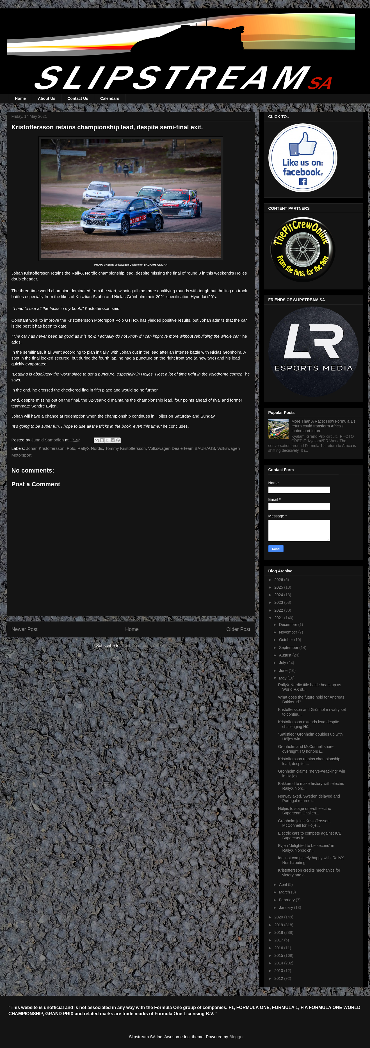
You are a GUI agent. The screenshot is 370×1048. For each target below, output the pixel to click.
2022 (279, 610)
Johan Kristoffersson (45, 448)
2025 (279, 587)
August (285, 655)
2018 (279, 932)
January (286, 907)
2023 (279, 602)
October (286, 639)
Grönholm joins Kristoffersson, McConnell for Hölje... (304, 823)
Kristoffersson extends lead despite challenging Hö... (308, 724)
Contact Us (77, 98)
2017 (279, 940)
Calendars (109, 98)
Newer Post (25, 629)
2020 (279, 917)
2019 (279, 925)
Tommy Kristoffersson (125, 448)
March (285, 892)
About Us (46, 98)
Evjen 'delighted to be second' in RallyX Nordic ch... (306, 848)
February (287, 900)
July (283, 662)
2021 (279, 618)
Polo (71, 448)
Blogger (236, 1036)
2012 (279, 978)
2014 (279, 963)
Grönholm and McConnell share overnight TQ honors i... (306, 749)
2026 (279, 579)
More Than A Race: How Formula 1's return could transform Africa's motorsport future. (323, 426)
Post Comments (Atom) (144, 645)
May (283, 678)
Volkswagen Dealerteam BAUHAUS (181, 448)
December (288, 624)
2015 (279, 955)
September (289, 647)
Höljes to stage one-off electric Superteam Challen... (304, 811)
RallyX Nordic (90, 448)
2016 (279, 948)
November (288, 632)
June (284, 670)
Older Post (238, 629)
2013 (279, 970)
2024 (279, 595)
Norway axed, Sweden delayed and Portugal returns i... (309, 798)
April (283, 884)
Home (20, 98)
